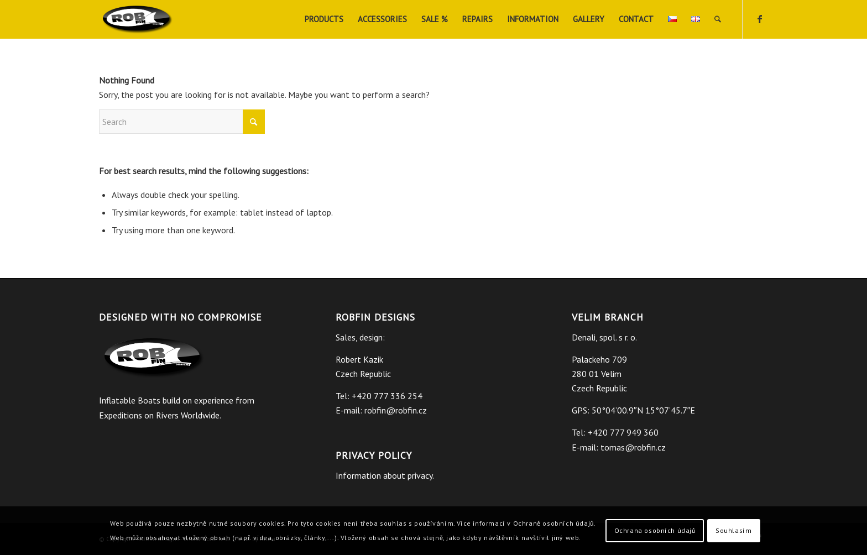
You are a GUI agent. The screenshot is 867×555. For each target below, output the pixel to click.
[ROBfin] (137, 19)
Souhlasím (733, 530)
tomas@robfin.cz (633, 447)
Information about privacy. (385, 475)
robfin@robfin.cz (395, 410)
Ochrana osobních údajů (655, 530)
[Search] (717, 19)
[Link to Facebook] (759, 19)
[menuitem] (324, 19)
